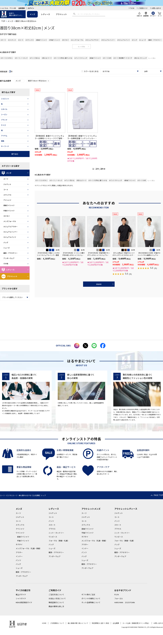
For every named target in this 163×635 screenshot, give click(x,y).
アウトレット (61, 14)
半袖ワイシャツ (8, 210)
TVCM (132, 8)
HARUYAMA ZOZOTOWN (124, 602)
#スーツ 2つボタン (7, 58)
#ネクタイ (65, 40)
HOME (44, 623)
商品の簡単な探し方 (56, 606)
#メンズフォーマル (77, 40)
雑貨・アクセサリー (10, 253)
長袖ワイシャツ (8, 205)
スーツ (5, 179)
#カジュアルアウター (92, 40)
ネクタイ (6, 216)
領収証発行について (56, 602)
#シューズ (142, 40)
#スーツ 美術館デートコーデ (123, 58)
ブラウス (52, 529)
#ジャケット (12, 40)
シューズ (6, 248)
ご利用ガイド (143, 8)
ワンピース (53, 536)
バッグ (5, 242)
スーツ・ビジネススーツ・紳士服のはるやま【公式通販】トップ (23, 495)
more (98, 284)
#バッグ (134, 40)
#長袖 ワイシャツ (95, 58)
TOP (3, 21)
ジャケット (7, 184)
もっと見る (81, 46)
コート (5, 189)
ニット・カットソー (56, 532)
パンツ (18, 560)
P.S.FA (116, 594)
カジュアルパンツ (9, 237)
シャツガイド (21, 598)
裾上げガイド (21, 594)
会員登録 (21, 8)
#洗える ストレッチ (140, 58)
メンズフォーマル (9, 221)
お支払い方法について (57, 598)
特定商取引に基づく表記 (100, 623)
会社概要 (116, 623)
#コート (20, 40)
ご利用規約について (57, 623)
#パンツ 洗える (35, 58)
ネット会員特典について (91, 602)
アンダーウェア (8, 258)
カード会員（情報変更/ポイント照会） (136, 623)
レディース (45, 14)
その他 (5, 263)
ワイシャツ (20, 532)
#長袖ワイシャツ (41, 40)
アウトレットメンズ (91, 508)
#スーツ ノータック (21, 58)
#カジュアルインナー (108, 40)
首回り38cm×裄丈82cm (38, 80)
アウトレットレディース (125, 508)
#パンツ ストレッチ (81, 58)
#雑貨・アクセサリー (155, 40)
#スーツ (3, 40)
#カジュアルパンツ (123, 40)
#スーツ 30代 (107, 58)
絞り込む (14, 154)
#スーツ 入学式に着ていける (63, 58)
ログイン (31, 8)
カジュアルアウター (10, 226)
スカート (52, 525)
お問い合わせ (156, 8)
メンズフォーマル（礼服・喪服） (28, 548)
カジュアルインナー (10, 232)
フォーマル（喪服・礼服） (59, 540)
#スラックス (30, 40)
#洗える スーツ (47, 58)
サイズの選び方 (23, 590)
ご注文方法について (56, 594)
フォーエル (118, 598)
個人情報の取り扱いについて (78, 623)
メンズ (32, 14)
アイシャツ (7, 200)
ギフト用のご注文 (88, 594)
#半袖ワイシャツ (54, 40)
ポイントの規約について (91, 598)
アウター (19, 552)
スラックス (7, 195)
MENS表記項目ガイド (24, 602)
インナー (19, 556)
